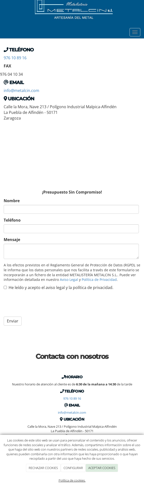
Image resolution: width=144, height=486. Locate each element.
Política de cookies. (72, 480)
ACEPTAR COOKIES (101, 468)
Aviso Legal (69, 279)
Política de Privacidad (99, 279)
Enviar (12, 321)
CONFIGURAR (73, 468)
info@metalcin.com (21, 90)
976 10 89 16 (15, 58)
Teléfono (12, 220)
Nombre (12, 200)
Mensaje (12, 239)
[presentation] (41, 303)
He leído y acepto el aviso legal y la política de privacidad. (58, 287)
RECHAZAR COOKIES (43, 468)
